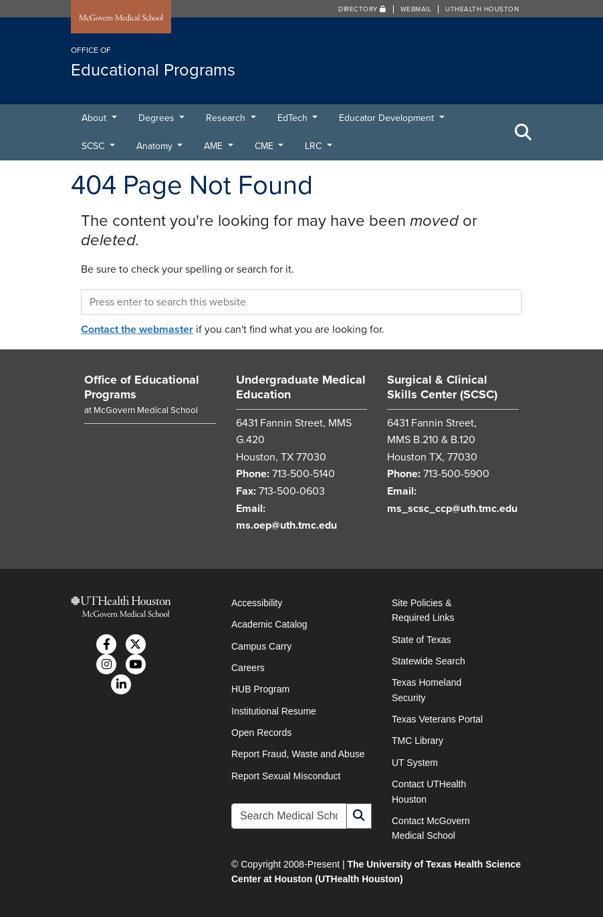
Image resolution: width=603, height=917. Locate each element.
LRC (314, 146)
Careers (248, 667)
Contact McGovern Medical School (431, 828)
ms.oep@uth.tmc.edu (286, 525)
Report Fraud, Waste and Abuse (297, 754)
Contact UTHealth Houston (429, 791)
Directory (362, 9)
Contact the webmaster (137, 329)
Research (227, 118)
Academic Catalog (269, 624)
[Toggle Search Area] (523, 132)
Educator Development (388, 118)
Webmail (416, 9)
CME (265, 146)
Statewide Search (428, 661)
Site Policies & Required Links (423, 610)
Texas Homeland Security (426, 689)
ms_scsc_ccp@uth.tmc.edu (452, 508)
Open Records (261, 732)
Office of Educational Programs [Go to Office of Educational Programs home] (141, 387)
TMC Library (417, 740)
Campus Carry (261, 646)
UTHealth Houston (482, 9)
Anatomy (155, 146)
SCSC (94, 146)
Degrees (157, 118)
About (95, 118)
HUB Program (260, 689)
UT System (415, 762)
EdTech (293, 118)
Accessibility (256, 603)
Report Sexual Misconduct (285, 776)
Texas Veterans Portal (437, 719)
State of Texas (421, 639)
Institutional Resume (273, 711)
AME (214, 146)
